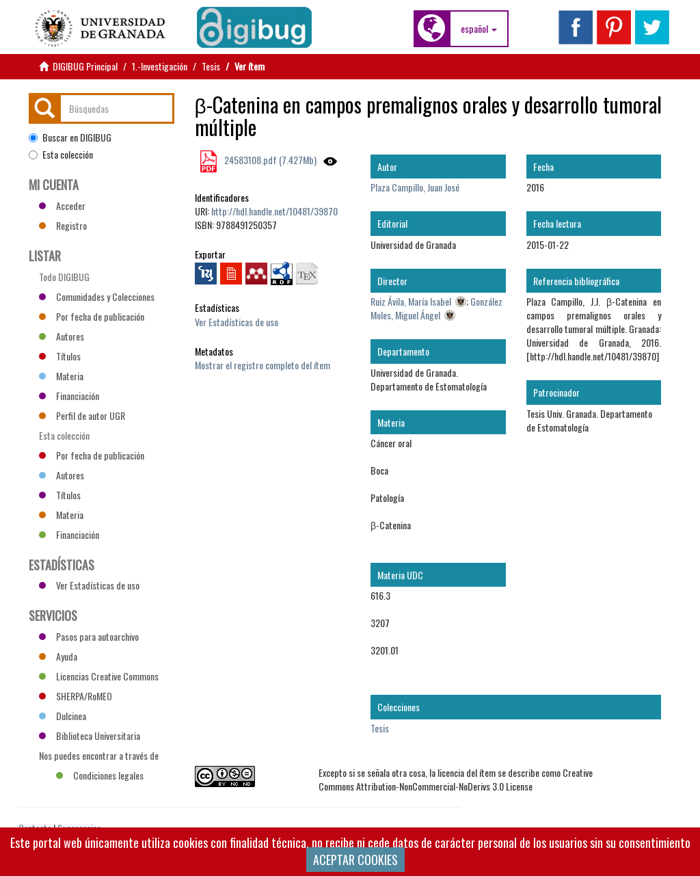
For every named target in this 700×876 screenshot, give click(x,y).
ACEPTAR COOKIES (355, 859)
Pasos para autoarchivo (89, 636)
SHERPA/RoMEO (75, 696)
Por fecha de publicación (91, 316)
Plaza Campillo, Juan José (415, 187)
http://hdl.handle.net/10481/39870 (274, 211)
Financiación (69, 395)
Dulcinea (62, 715)
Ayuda (58, 656)
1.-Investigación (159, 66)
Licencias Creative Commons (99, 676)
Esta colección (61, 154)
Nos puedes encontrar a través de (99, 757)
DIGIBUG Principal (85, 66)
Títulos (60, 356)
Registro (63, 225)
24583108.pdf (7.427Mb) (269, 159)
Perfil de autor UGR (82, 415)
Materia (61, 376)
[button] (479, 28)
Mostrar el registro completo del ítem (262, 365)
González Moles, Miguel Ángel (436, 308)
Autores (61, 336)
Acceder (62, 205)
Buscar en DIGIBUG (70, 137)
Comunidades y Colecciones (96, 296)
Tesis (211, 66)
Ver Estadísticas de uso (236, 322)
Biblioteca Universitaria (89, 735)
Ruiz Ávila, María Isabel (411, 301)
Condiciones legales (100, 775)
